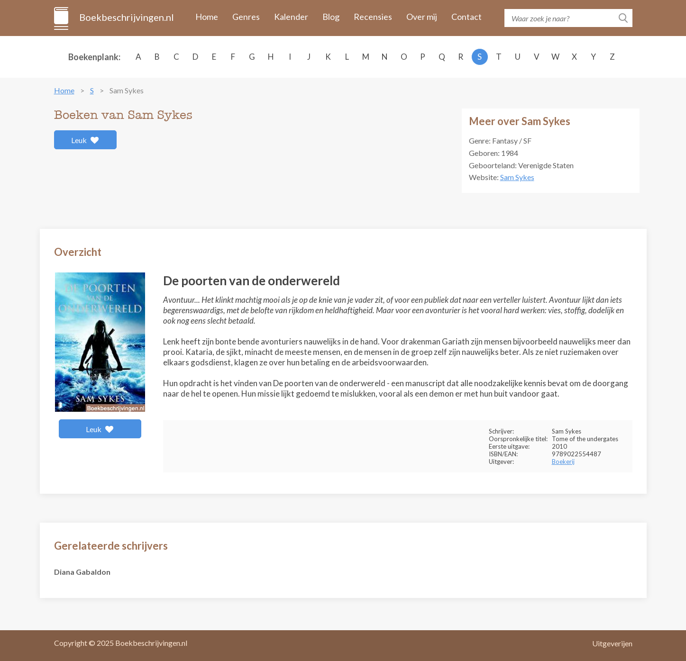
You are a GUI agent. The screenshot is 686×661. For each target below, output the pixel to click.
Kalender (291, 16)
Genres (246, 16)
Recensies (373, 16)
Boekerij (563, 461)
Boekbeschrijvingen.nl (126, 17)
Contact (466, 16)
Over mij (421, 16)
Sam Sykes (517, 176)
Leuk (85, 140)
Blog (330, 16)
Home (206, 16)
